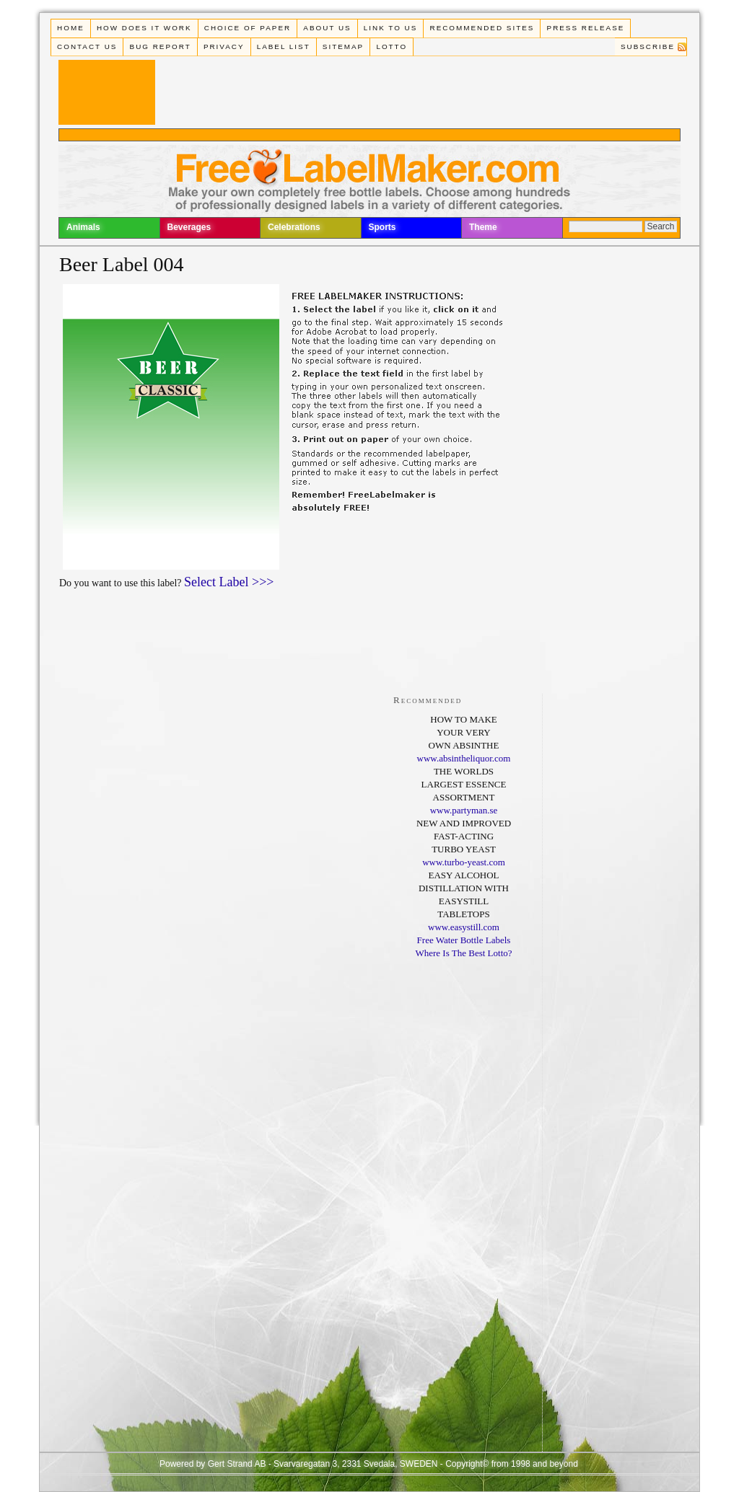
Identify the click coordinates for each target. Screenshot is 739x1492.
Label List (283, 46)
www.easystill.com (463, 927)
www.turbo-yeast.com (463, 862)
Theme (483, 227)
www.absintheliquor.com (464, 758)
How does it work (144, 28)
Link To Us (391, 28)
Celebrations (294, 227)
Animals (83, 227)
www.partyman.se (464, 810)
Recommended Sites (482, 28)
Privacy (224, 46)
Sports (382, 227)
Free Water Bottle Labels (464, 940)
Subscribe (648, 46)
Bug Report (160, 46)
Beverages (189, 227)
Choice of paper (247, 28)
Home (70, 28)
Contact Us (87, 46)
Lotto (391, 46)
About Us (327, 28)
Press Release (586, 28)
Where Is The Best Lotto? (463, 953)
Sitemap (343, 46)
